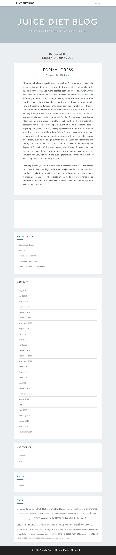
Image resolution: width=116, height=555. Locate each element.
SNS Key (22, 250)
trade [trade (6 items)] (95, 533)
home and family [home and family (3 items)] (45, 525)
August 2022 (24, 399)
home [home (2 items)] (36, 525)
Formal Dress (58, 69)
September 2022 (25, 394)
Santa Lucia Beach (26, 245)
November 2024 (25, 361)
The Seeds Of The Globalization (32, 266)
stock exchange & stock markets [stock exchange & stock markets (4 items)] (64, 533)
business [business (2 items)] (34, 509)
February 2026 (24, 307)
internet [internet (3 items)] (74, 525)
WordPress (64, 550)
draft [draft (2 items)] (18, 513)
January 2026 (24, 312)
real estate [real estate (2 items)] (45, 534)
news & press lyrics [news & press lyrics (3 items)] (84, 529)
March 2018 (23, 426)
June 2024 (23, 366)
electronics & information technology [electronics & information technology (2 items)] (50, 513)
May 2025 (22, 339)
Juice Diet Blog (25, 3)
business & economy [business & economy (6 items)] (49, 508)
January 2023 (24, 388)
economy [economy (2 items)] (22, 513)
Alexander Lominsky (27, 255)
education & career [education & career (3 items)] (32, 513)
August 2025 (24, 328)
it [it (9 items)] (79, 524)
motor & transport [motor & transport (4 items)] (60, 529)
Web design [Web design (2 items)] (47, 538)
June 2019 (23, 410)
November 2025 (25, 323)
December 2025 (25, 317)
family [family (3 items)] (82, 513)
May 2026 (22, 290)
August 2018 (24, 421)
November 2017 (25, 432)
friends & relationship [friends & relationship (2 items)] (23, 519)
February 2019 (24, 415)
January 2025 (24, 350)
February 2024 (24, 372)
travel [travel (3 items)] (19, 538)
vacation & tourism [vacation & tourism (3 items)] (29, 538)
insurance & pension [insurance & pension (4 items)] (61, 524)
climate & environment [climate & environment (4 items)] (87, 508)
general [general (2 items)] (31, 519)
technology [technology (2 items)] (83, 534)
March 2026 (23, 301)
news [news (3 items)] (75, 529)
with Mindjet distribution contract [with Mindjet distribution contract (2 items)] (60, 538)
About (98, 3)
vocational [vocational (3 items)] (40, 538)
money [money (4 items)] (47, 529)
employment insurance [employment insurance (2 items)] (66, 513)
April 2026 (23, 296)
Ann (68, 75)
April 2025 (23, 345)
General (22, 455)
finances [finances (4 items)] (93, 513)
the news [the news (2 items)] (89, 534)
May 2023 (22, 383)
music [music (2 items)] (70, 529)
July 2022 (22, 404)
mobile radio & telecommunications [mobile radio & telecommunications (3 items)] (30, 529)
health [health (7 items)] (69, 518)
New (20, 461)
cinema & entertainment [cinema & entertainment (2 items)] (69, 509)
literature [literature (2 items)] (92, 525)
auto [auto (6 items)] (28, 508)
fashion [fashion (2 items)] (87, 513)
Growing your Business (28, 261)
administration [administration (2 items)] (21, 509)
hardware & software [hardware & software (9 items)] (49, 518)
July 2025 (22, 334)
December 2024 (25, 356)
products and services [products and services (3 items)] (33, 534)
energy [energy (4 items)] (76, 513)
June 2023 (23, 377)
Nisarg (81, 550)
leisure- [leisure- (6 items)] (85, 524)
